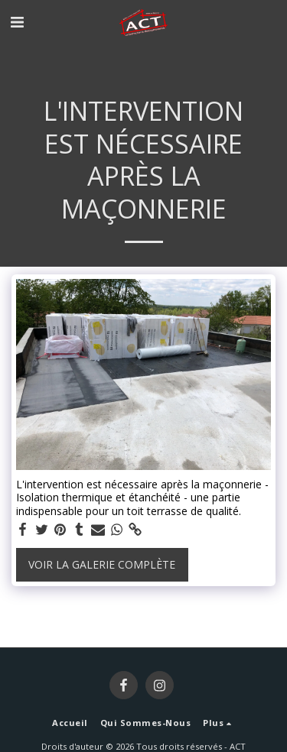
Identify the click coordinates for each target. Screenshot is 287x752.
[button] (17, 21)
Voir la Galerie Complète (101, 564)
